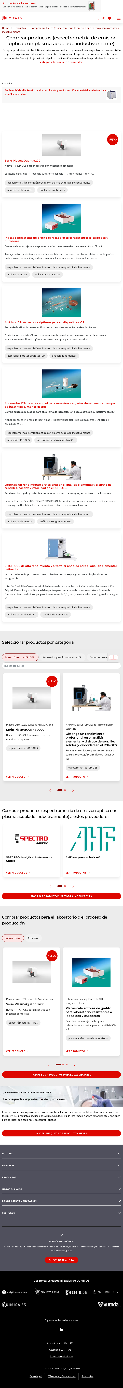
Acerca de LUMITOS (60, 1349)
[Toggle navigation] (119, 18)
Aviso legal (36, 1376)
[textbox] (61, 666)
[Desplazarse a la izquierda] (111, 657)
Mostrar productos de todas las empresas (61, 896)
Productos (9, 1177)
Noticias (7, 1153)
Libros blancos (12, 1189)
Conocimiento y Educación (19, 1201)
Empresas (8, 1165)
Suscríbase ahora (61, 1260)
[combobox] (61, 665)
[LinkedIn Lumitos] (61, 1329)
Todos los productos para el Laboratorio (61, 1074)
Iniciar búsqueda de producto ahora (61, 1133)
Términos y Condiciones (62, 1376)
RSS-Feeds (8, 1213)
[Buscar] (97, 18)
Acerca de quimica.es (61, 1356)
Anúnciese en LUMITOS (60, 1343)
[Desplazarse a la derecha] (115, 657)
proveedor (76, 62)
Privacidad (87, 1376)
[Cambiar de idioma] (109, 18)
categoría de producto (53, 62)
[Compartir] (103, 18)
